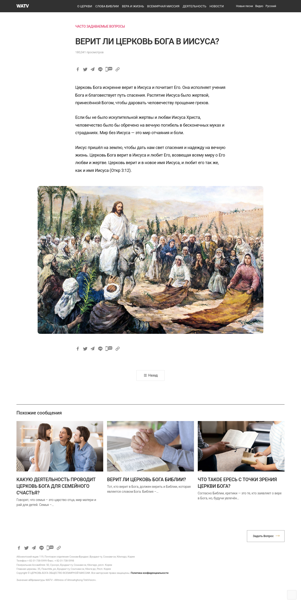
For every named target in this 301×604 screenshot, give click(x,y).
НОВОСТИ (217, 6)
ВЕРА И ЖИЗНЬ (133, 6)
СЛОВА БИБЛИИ (107, 6)
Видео (259, 6)
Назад (153, 375)
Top (291, 594)
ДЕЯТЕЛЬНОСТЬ (194, 6)
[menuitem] (271, 6)
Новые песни (244, 6)
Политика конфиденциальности (150, 573)
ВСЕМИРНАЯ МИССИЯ (163, 6)
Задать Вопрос (263, 536)
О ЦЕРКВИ (84, 6)
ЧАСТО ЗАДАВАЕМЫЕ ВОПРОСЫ (100, 26)
